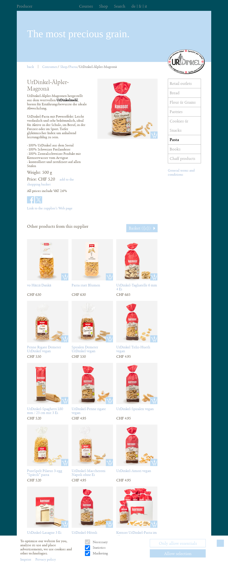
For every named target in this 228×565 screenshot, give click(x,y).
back (30, 67)
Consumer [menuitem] (49, 67)
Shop (63, 67)
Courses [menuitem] (86, 6)
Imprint (26, 559)
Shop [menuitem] (103, 6)
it (146, 6)
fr (140, 6)
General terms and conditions (181, 172)
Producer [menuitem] (24, 6)
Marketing (100, 553)
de (133, 6)
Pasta (73, 67)
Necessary (100, 542)
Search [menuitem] (119, 6)
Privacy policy (45, 559)
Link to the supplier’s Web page (49, 208)
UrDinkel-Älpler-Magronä (98, 67)
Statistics (99, 547)
